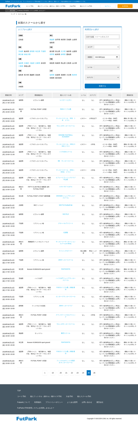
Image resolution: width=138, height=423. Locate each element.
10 (53, 373)
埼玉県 (37, 51)
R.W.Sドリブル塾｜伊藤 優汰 (65, 288)
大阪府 (32, 63)
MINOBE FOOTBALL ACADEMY (66, 136)
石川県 (63, 51)
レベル (90, 67)
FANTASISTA (65, 269)
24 (83, 373)
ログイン (108, 6)
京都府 (26, 63)
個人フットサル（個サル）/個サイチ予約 (51, 6)
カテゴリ (90, 77)
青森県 (52, 39)
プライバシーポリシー (54, 402)
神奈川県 (27, 54)
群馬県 (32, 51)
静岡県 (63, 54)
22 (72, 373)
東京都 (20, 54)
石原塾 (65, 232)
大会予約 (73, 6)
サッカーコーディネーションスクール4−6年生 (65, 242)
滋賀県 (20, 63)
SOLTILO (66, 214)
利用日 (90, 57)
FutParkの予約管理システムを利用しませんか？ (31, 10)
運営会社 (99, 402)
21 (66, 373)
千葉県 (43, 51)
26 (94, 373)
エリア (90, 47)
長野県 (52, 54)
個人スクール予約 (86, 6)
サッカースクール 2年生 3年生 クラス (65, 145)
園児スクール (65, 333)
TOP (19, 391)
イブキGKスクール (65, 152)
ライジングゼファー (65, 251)
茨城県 (20, 51)
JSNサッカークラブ (65, 306)
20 (61, 373)
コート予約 (29, 6)
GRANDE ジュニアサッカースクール (65, 197)
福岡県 (52, 75)
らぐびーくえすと (66, 100)
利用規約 (37, 402)
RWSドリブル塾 (65, 109)
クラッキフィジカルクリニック (65, 316)
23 (77, 373)
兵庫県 (37, 63)
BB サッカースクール (66, 161)
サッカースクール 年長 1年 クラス (65, 119)
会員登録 (125, 6)
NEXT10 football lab (65, 205)
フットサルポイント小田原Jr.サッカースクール (66, 361)
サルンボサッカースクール (66, 126)
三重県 (20, 66)
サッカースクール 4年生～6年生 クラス (65, 171)
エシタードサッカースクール (65, 296)
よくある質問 (72, 402)
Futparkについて (23, 402)
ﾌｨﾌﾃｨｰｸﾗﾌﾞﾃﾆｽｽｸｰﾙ (65, 187)
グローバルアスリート (65, 223)
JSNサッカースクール (65, 260)
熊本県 (74, 75)
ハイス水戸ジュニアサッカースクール (65, 279)
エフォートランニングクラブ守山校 (65, 178)
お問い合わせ (87, 402)
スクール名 (90, 37)
